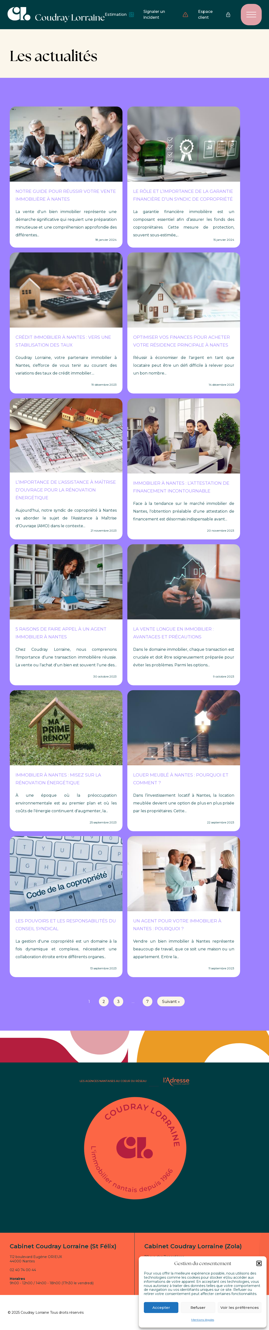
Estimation (119, 15)
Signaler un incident (165, 14)
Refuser (198, 1307)
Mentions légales (202, 1319)
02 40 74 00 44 (23, 1270)
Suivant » (171, 1001)
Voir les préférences (239, 1307)
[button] (259, 1263)
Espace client (214, 14)
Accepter (161, 1307)
